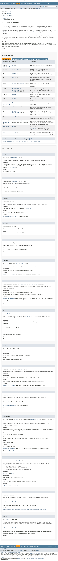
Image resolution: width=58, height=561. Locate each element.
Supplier (21, 121)
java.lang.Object (6, 18)
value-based (9, 36)
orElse (13, 107)
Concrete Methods (41, 59)
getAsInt (14, 73)
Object (8, 24)
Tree (24, 3)
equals (13, 69)
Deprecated (30, 3)
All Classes (3, 6)
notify (21, 141)
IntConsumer (21, 83)
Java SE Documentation (35, 553)
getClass (15, 141)
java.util (9, 13)
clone (4, 141)
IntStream (6, 126)
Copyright (3, 557)
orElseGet (14, 111)
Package (13, 3)
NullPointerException (9, 274)
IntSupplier (15, 112)
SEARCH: (40, 6)
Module (8, 3)
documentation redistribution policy (35, 558)
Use (22, 3)
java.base (8, 11)
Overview (2, 3)
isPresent (14, 98)
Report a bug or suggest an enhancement (10, 552)
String (5, 132)
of (12, 102)
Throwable (6, 122)
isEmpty (14, 94)
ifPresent (14, 83)
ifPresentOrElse (16, 88)
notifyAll (27, 141)
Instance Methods (29, 59)
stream (13, 126)
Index (35, 3)
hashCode (14, 77)
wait (32, 141)
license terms (44, 0)
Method (20, 8)
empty (13, 65)
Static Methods (17, 59)
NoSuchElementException (9, 216)
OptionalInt (6, 66)
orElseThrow (15, 116)
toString (14, 132)
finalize (9, 141)
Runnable (14, 91)
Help (38, 3)
